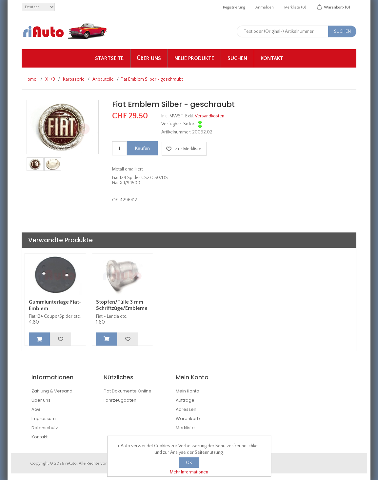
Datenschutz (44, 428)
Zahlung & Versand (51, 391)
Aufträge (185, 400)
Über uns (149, 58)
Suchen (237, 58)
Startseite (109, 58)
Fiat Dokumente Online (127, 391)
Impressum (43, 418)
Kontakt (272, 58)
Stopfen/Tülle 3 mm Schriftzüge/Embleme (122, 305)
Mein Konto (187, 391)
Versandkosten (209, 116)
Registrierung (234, 7)
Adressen (186, 409)
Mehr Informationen (189, 472)
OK (189, 462)
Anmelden (264, 7)
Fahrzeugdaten (120, 400)
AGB (35, 409)
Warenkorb (188, 418)
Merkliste (185, 428)
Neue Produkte (194, 58)
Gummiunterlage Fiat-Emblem (55, 305)
